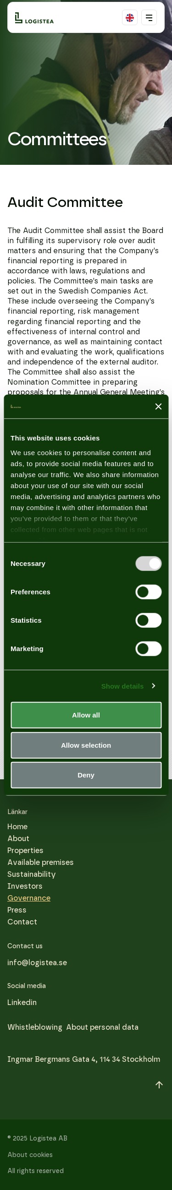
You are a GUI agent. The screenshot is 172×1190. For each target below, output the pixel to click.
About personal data (102, 1027)
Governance (28, 898)
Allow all (86, 715)
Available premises (40, 862)
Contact (22, 922)
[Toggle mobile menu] (149, 17)
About (18, 838)
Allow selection (86, 745)
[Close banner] (158, 406)
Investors (25, 886)
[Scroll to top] (159, 1084)
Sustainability (31, 874)
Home (17, 826)
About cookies (30, 1155)
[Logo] (34, 17)
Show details (122, 686)
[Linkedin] (22, 1003)
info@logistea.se (37, 962)
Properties (25, 850)
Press (17, 910)
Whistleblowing (34, 1027)
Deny (86, 775)
